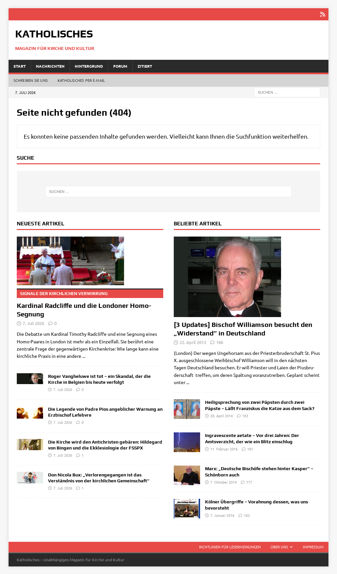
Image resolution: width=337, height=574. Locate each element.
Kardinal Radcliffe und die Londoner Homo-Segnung (90, 302)
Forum (120, 65)
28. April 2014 (221, 415)
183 (245, 415)
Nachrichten (50, 65)
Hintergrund (89, 65)
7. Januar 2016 (222, 514)
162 (247, 514)
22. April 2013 (193, 341)
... (83, 355)
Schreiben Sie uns (30, 79)
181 (250, 448)
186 (219, 341)
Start (19, 65)
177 (249, 481)
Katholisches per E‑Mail (81, 79)
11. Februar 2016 (224, 448)
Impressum (313, 546)
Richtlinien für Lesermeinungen (230, 546)
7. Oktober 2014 (223, 481)
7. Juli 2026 (33, 323)
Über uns (279, 546)
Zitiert (145, 65)
